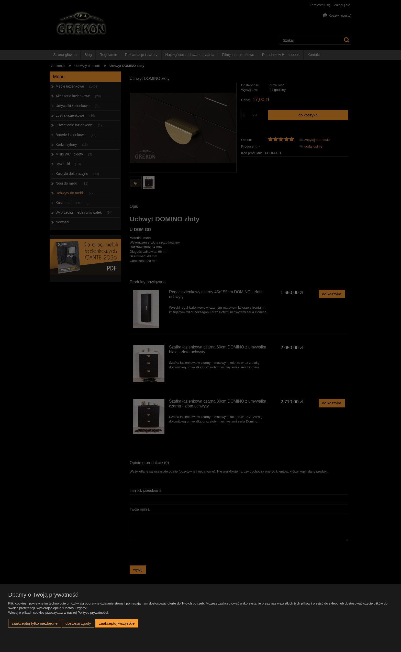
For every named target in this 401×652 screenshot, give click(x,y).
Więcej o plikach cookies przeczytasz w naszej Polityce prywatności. (58, 612)
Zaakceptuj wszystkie (117, 623)
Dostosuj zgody (78, 623)
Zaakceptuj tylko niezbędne (35, 623)
